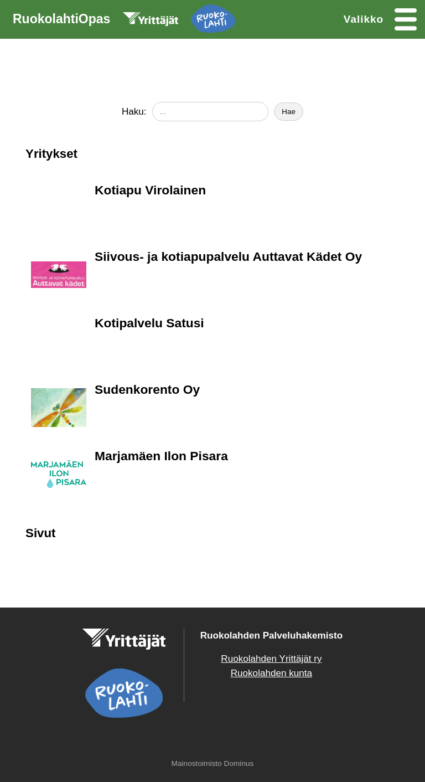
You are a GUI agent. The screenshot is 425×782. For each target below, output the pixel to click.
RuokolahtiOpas (124, 21)
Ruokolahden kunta (271, 673)
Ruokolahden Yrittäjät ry (271, 659)
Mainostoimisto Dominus (213, 763)
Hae (288, 111)
